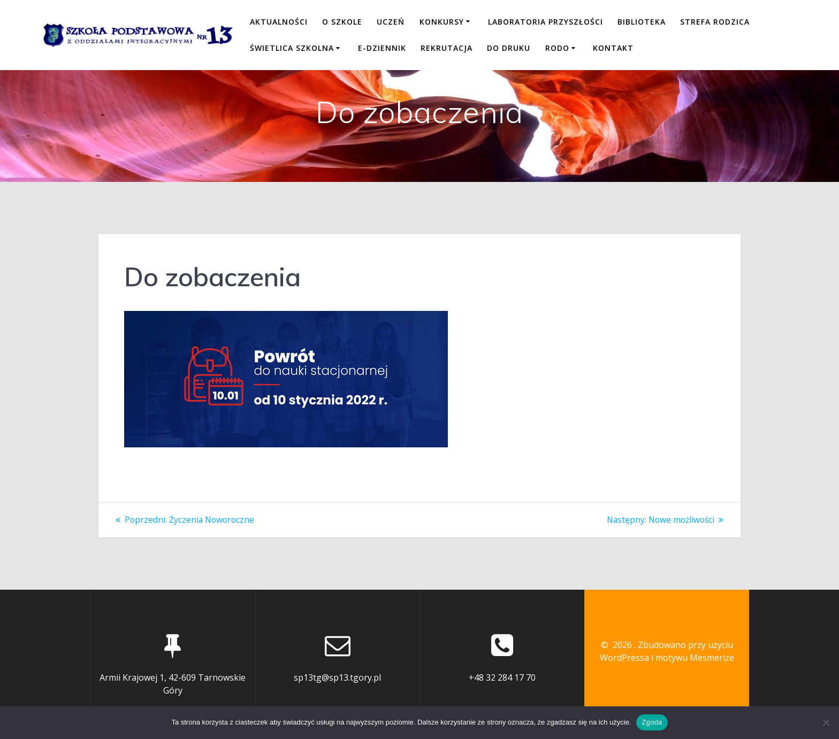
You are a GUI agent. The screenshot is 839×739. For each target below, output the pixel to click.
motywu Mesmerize (694, 658)
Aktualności (279, 22)
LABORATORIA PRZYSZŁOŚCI (545, 22)
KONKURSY (442, 22)
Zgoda (652, 722)
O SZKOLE (342, 22)
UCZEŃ (391, 22)
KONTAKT (613, 48)
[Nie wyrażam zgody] (825, 722)
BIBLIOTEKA (641, 22)
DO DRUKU (508, 48)
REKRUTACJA (446, 48)
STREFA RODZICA (715, 22)
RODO (557, 48)
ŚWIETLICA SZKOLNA (292, 48)
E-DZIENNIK (382, 48)
